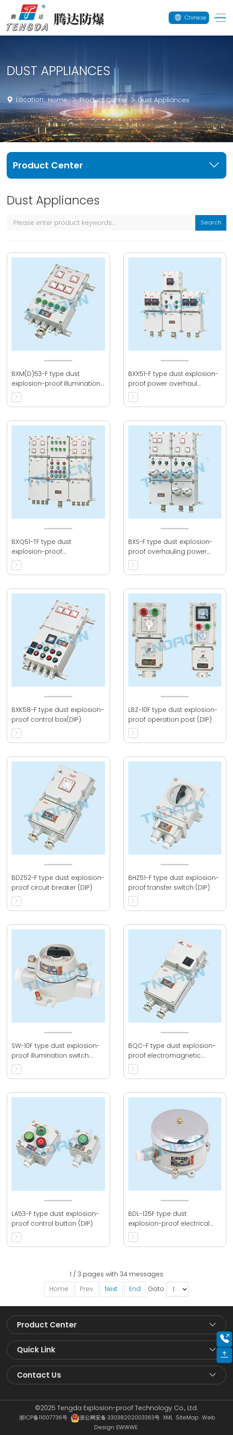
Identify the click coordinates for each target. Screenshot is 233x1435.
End (135, 1288)
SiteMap (187, 1417)
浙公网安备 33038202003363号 (115, 1417)
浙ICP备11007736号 (43, 1417)
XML (168, 1417)
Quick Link (36, 1349)
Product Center (103, 100)
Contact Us (39, 1375)
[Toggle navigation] (217, 18)
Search (211, 222)
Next (111, 1288)
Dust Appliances (164, 100)
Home (57, 100)
